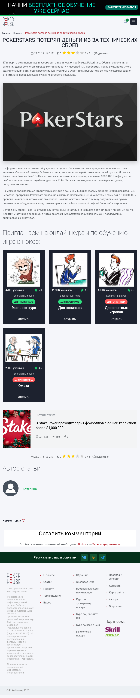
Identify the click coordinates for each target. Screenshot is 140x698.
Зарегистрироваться (106, 544)
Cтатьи (48, 583)
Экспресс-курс (86, 583)
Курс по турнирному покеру (84, 611)
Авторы (114, 602)
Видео (47, 605)
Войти (82, 544)
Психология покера (84, 648)
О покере (49, 576)
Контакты (116, 588)
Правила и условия (116, 579)
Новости (49, 590)
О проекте (116, 609)
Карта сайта (117, 595)
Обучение (83, 576)
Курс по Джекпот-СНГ (85, 625)
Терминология (53, 597)
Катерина (30, 489)
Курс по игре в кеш (86, 637)
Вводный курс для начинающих (86, 595)
